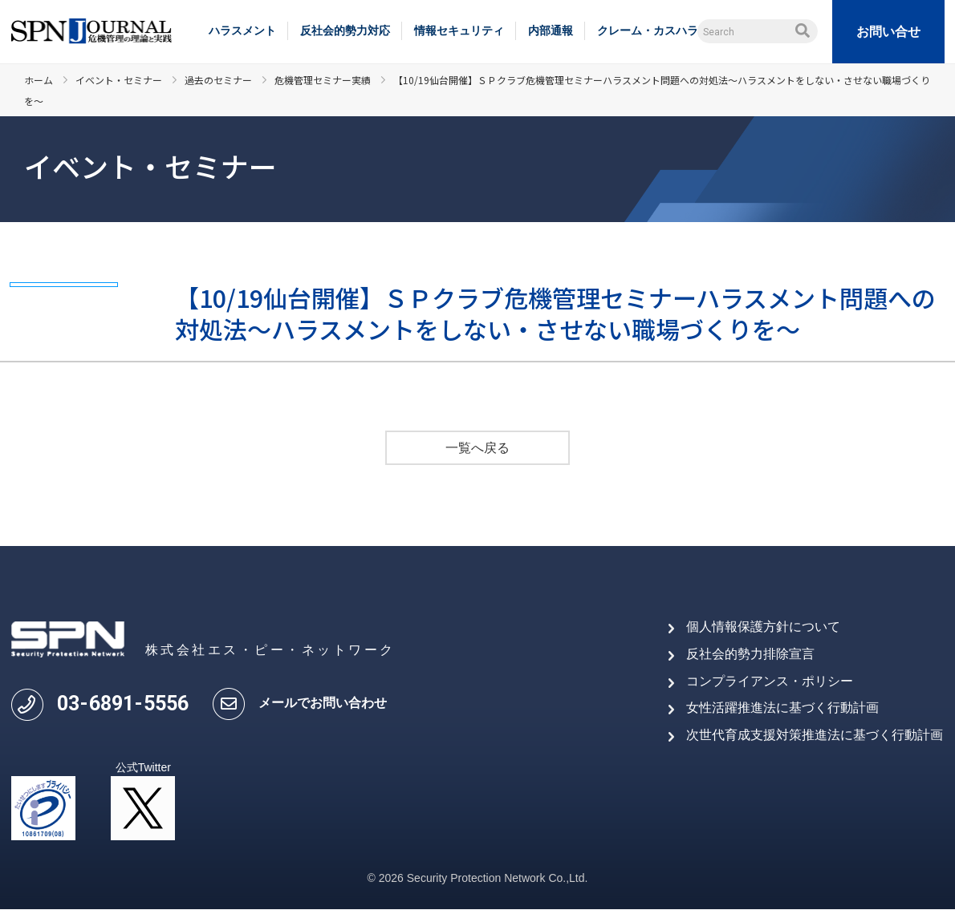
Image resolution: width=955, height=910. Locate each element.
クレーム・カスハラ (647, 30)
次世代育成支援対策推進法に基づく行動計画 (814, 735)
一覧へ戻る (477, 448)
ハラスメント (242, 30)
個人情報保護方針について (763, 627)
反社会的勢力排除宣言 (750, 654)
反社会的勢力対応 (345, 30)
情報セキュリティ (459, 30)
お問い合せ (888, 31)
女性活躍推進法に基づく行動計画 (782, 707)
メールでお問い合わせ (322, 703)
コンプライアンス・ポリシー (769, 681)
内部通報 (550, 30)
